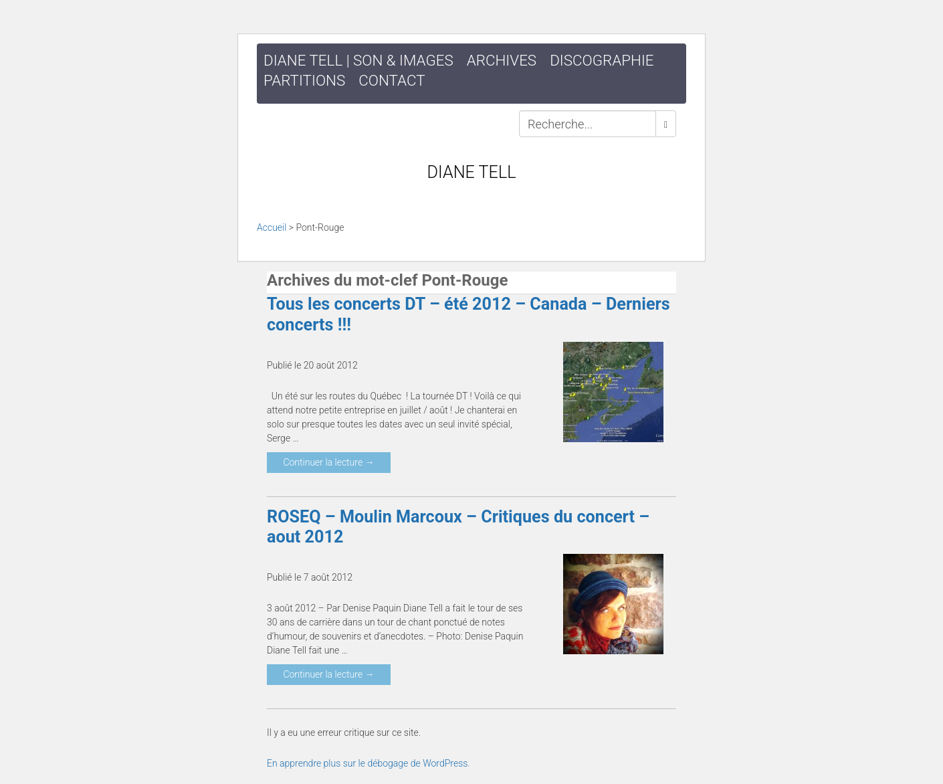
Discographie (601, 60)
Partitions (304, 80)
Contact (391, 80)
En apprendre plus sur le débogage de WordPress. (368, 763)
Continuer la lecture (328, 462)
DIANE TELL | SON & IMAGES (358, 60)
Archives (501, 60)
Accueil (271, 227)
